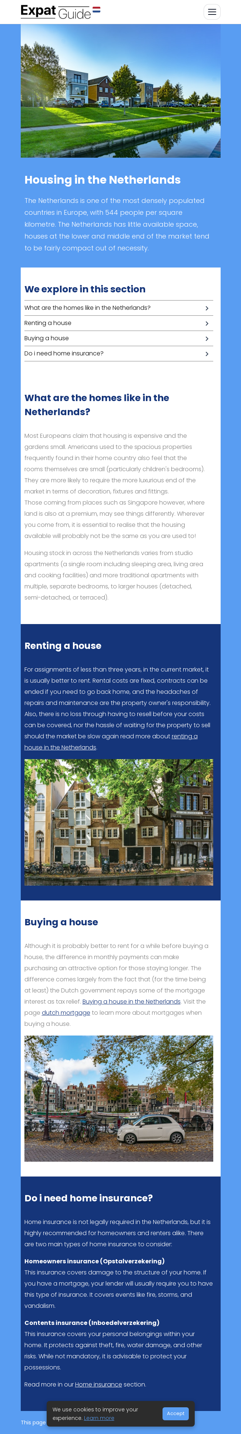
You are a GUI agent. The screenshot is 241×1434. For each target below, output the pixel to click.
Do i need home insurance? (64, 353)
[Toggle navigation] (212, 12)
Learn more (99, 1418)
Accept (175, 1413)
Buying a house (46, 338)
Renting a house (47, 323)
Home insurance (98, 1384)
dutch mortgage (66, 1012)
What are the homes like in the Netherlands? (87, 307)
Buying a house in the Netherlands (132, 1001)
